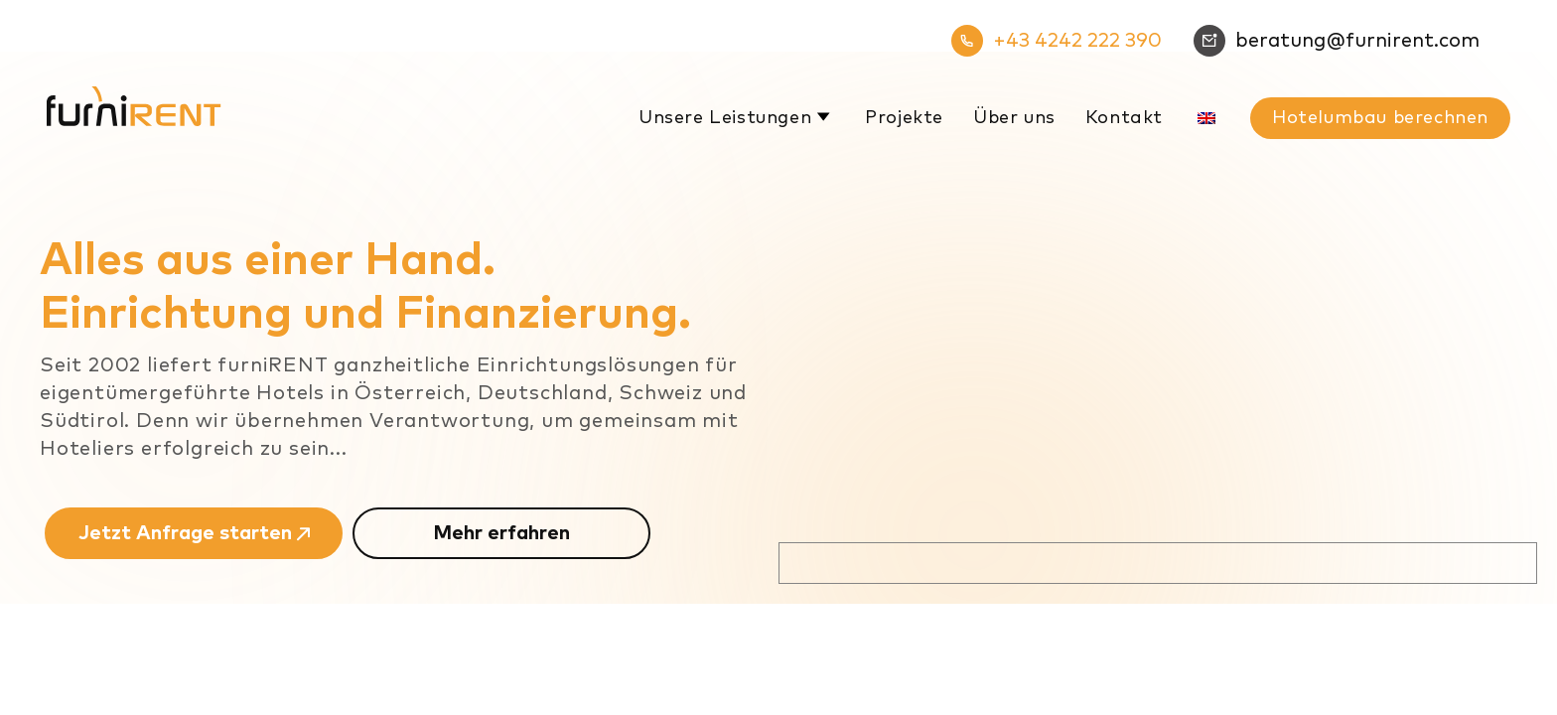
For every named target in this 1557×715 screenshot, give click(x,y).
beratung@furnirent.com (1337, 41)
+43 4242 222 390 (1056, 41)
